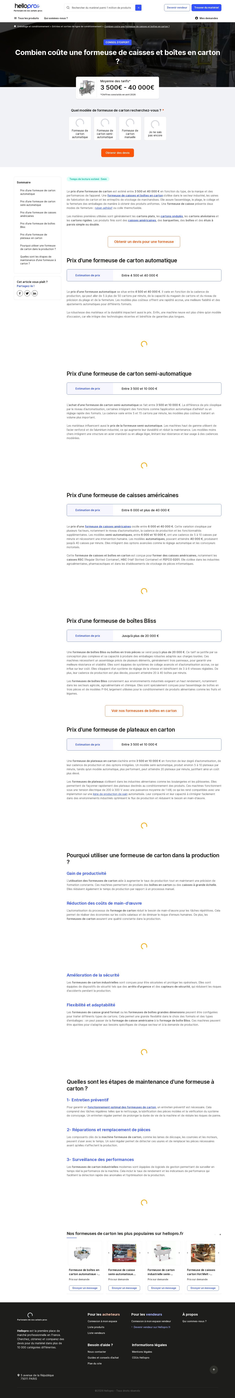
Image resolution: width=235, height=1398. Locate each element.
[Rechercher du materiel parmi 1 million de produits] (138, 8)
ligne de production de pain (110, 794)
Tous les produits (28, 18)
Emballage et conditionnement (34, 26)
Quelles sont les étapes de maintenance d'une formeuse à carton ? (38, 260)
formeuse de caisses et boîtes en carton (135, 195)
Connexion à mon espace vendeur (151, 1321)
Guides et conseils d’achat (103, 1357)
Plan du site (95, 1363)
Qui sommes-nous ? (56, 18)
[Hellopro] (15, 26)
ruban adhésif (103, 208)
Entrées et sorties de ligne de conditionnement (77, 26)
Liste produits (96, 1327)
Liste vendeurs (96, 1332)
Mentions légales (142, 1351)
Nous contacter (97, 1351)
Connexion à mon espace (102, 1321)
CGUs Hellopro (140, 1357)
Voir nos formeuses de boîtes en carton (144, 711)
